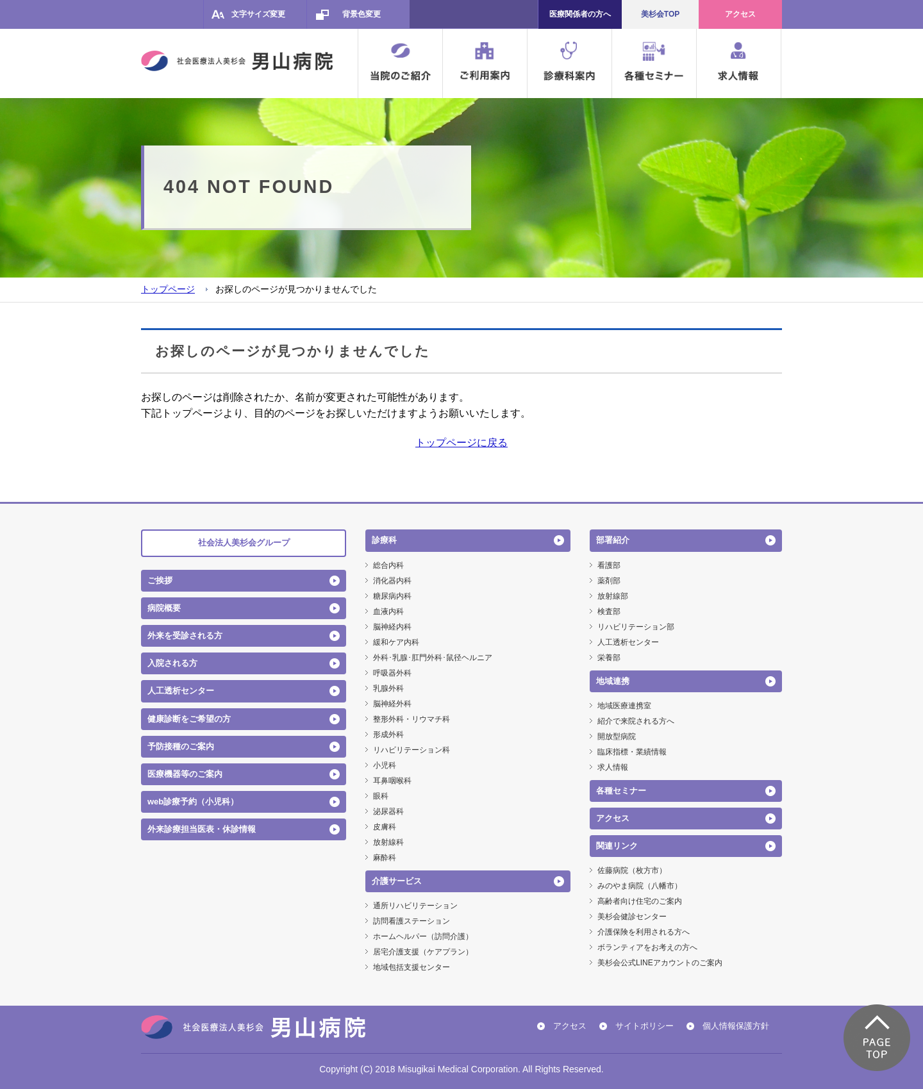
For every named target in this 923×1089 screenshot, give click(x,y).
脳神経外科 (392, 703)
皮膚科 (384, 826)
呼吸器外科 (392, 673)
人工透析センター (180, 690)
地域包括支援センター (411, 967)
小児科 (384, 765)
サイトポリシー (644, 1026)
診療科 (384, 540)
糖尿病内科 (392, 596)
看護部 (608, 565)
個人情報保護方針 (736, 1026)
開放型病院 (616, 736)
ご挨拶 (159, 580)
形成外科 (388, 734)
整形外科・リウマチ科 (411, 719)
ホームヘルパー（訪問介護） (423, 936)
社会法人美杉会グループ (244, 542)
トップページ (168, 289)
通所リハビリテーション (415, 905)
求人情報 (612, 767)
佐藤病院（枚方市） (632, 870)
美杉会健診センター (632, 916)
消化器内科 (392, 580)
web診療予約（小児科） (192, 801)
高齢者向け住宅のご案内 (639, 901)
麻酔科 (384, 857)
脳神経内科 (392, 626)
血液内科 (388, 611)
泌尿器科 (388, 811)
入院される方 (172, 663)
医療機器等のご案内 (184, 774)
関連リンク (617, 846)
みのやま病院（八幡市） (639, 885)
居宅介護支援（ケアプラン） (423, 951)
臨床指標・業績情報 (632, 751)
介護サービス (397, 881)
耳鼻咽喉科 (392, 780)
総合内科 (388, 565)
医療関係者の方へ (580, 14)
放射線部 (612, 596)
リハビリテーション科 (411, 749)
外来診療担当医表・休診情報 (201, 829)
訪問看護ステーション (411, 921)
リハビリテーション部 (635, 626)
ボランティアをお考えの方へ (647, 947)
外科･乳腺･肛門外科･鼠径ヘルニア (432, 657)
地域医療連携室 (624, 705)
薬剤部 (608, 580)
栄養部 (608, 657)
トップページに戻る (461, 442)
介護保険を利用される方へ (643, 931)
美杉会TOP (660, 14)
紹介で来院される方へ (635, 721)
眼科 (380, 796)
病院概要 (164, 608)
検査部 (608, 611)
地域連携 (612, 681)
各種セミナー (621, 790)
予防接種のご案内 (180, 746)
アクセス (740, 14)
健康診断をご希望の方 (189, 719)
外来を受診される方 (184, 635)
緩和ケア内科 (396, 642)
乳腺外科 (388, 688)
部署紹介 (612, 540)
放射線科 (388, 842)
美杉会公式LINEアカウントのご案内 (659, 962)
